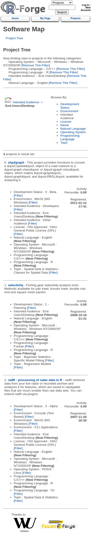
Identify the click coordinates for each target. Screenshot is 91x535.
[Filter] (18, 195)
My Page (45, 18)
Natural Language (73, 128)
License (65, 121)
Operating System (73, 132)
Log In (85, 5)
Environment (69, 111)
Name (64, 125)
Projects (76, 18)
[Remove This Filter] (35, 65)
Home (15, 18)
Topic (64, 142)
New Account (86, 8)
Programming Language (70, 137)
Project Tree (14, 38)
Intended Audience (26, 102)
